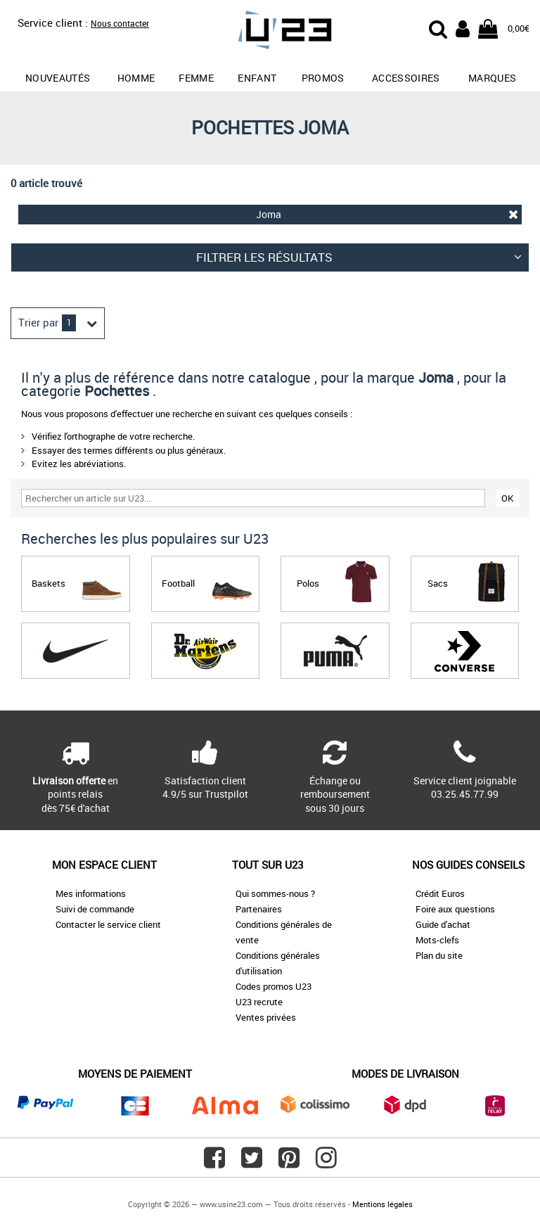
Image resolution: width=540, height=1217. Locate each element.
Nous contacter (120, 23)
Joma (387, 214)
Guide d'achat (443, 924)
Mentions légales (382, 1204)
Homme (136, 77)
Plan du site (439, 955)
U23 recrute (259, 1001)
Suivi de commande (95, 909)
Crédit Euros (440, 893)
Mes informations (91, 893)
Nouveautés (58, 77)
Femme (196, 77)
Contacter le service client (108, 924)
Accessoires (406, 77)
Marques (492, 77)
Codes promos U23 (273, 986)
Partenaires (259, 909)
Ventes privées (266, 1017)
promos (323, 77)
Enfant (257, 77)
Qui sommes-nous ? (275, 893)
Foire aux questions (455, 909)
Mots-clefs (437, 940)
